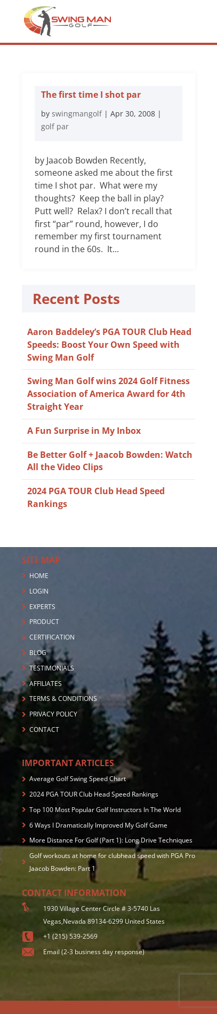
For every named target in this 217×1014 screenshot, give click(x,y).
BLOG (37, 652)
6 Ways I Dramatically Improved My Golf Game (98, 825)
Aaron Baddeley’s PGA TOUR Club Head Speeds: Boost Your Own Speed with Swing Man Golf (109, 344)
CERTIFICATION (52, 637)
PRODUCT (44, 621)
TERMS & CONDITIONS (63, 698)
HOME (39, 575)
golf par (55, 126)
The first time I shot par (91, 94)
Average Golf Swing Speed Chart (77, 778)
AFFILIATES (45, 683)
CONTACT (44, 729)
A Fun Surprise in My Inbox (84, 430)
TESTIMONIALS (51, 668)
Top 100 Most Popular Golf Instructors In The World (105, 809)
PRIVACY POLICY (53, 714)
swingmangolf (77, 113)
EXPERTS (42, 606)
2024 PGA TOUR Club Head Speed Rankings (93, 794)
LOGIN (39, 591)
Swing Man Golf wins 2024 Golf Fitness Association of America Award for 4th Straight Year (108, 393)
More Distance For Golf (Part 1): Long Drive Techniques (110, 840)
